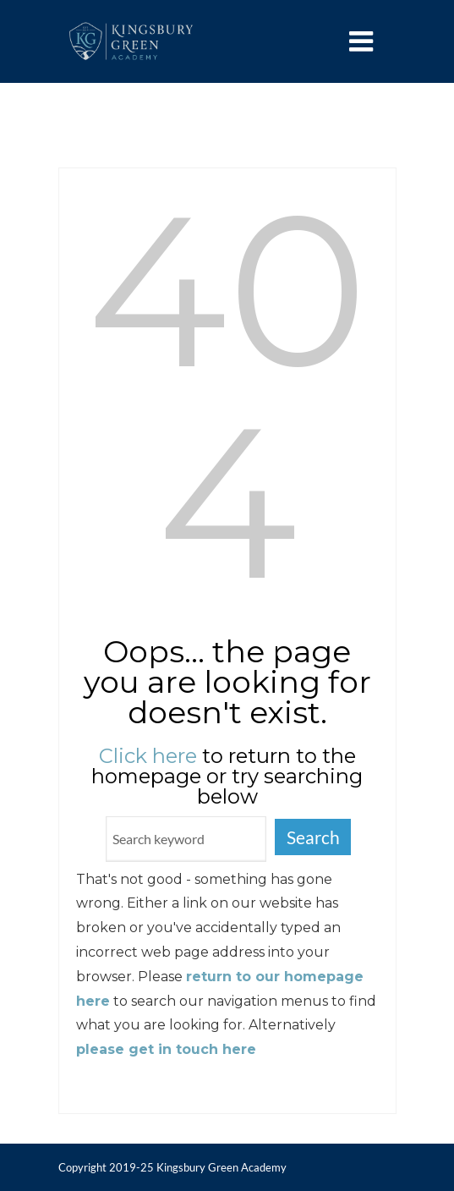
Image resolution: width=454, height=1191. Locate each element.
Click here (148, 756)
